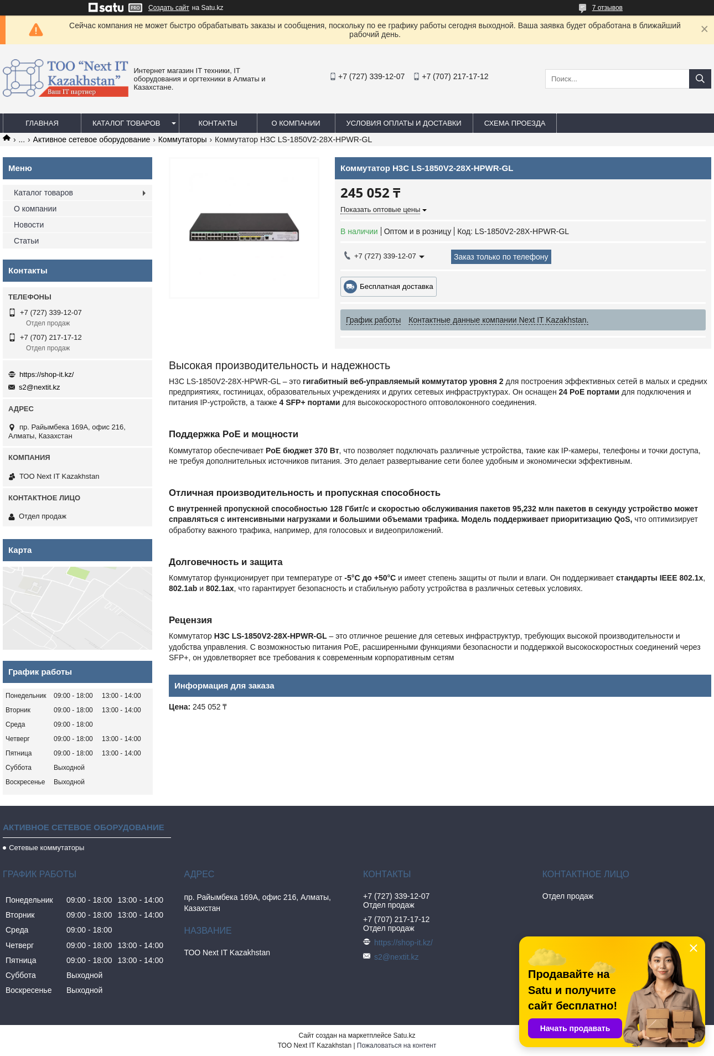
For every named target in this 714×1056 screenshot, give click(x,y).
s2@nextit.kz (39, 387)
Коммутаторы (182, 139)
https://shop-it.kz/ (46, 374)
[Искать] (700, 79)
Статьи (26, 240)
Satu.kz (404, 1035)
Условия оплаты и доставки (404, 123)
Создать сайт (168, 8)
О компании (295, 123)
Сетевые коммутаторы (46, 847)
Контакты (217, 123)
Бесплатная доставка (396, 286)
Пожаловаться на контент (396, 1045)
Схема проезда (515, 123)
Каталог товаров (126, 123)
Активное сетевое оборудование (92, 139)
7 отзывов (607, 8)
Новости (29, 224)
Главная (42, 123)
